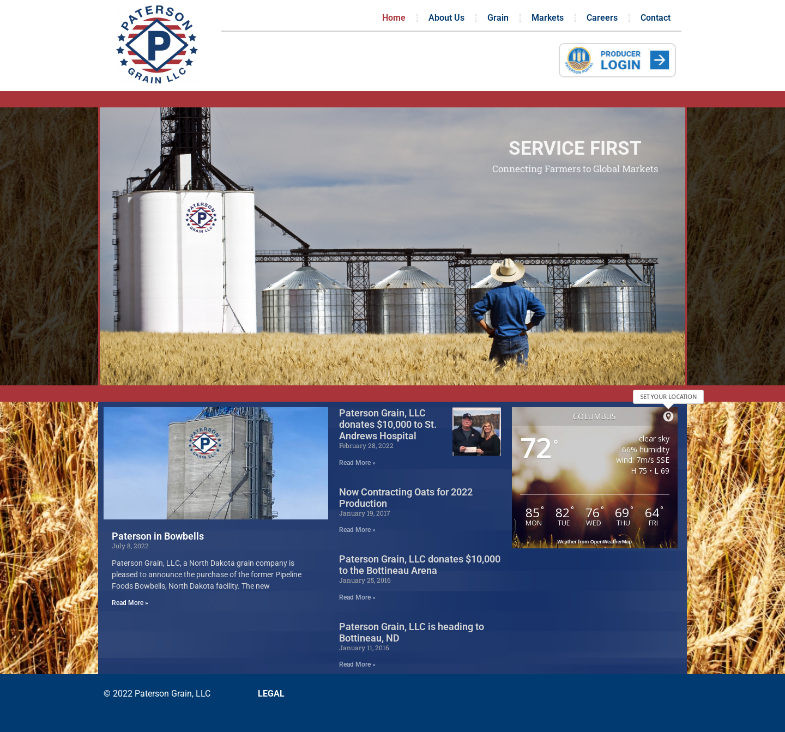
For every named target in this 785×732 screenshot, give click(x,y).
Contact (656, 18)
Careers (602, 18)
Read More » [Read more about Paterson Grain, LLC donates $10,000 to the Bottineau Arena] (357, 597)
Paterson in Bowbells (158, 536)
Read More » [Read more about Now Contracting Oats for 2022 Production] (357, 530)
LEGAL (271, 693)
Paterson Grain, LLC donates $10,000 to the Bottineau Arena (419, 564)
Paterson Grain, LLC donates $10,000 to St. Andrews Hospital (388, 424)
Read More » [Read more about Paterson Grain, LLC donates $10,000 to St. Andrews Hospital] (357, 463)
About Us (446, 18)
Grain (498, 18)
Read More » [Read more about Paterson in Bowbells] (130, 603)
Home (394, 18)
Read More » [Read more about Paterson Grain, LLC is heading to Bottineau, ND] (357, 664)
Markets (548, 18)
